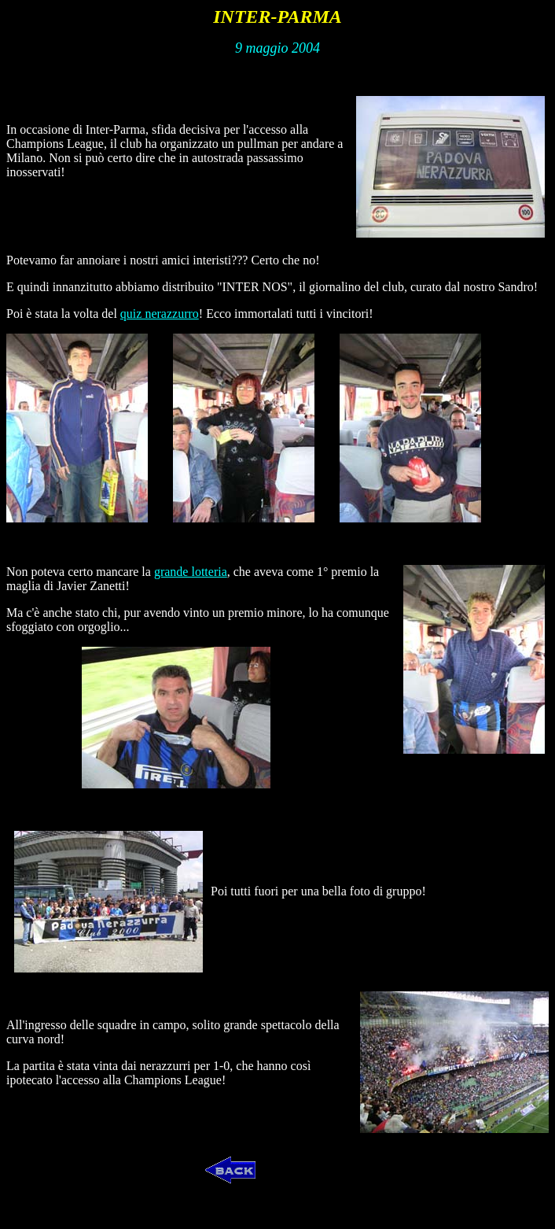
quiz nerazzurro (159, 313)
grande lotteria (190, 571)
